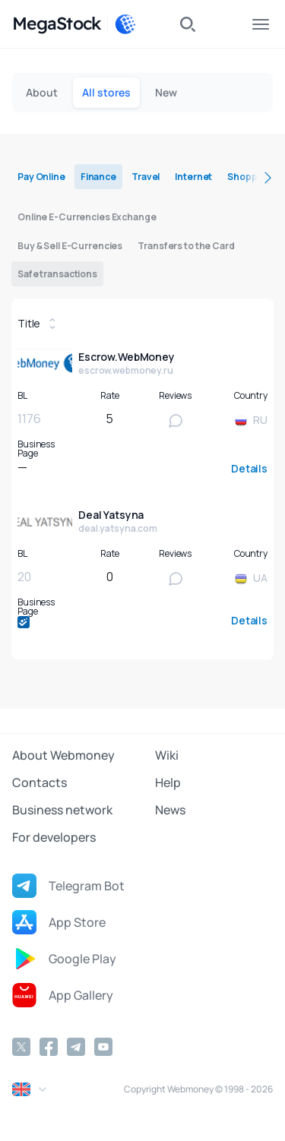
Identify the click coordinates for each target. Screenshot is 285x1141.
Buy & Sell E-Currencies (69, 245)
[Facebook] (49, 1047)
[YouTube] (103, 1047)
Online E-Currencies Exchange (87, 216)
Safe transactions (57, 273)
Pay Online (41, 176)
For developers (54, 837)
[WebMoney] (125, 24)
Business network (62, 809)
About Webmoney (63, 755)
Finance (98, 176)
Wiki (167, 755)
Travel (145, 176)
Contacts (39, 782)
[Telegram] (76, 1047)
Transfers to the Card (186, 245)
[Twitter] (21, 1047)
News (170, 809)
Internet (193, 176)
